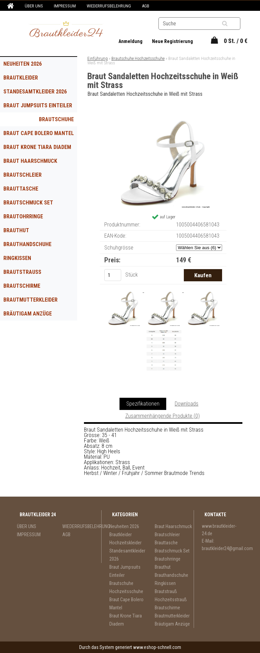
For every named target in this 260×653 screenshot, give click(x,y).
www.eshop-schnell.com (157, 647)
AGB (145, 5)
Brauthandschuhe (27, 244)
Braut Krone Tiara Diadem (37, 147)
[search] (233, 23)
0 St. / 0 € (235, 40)
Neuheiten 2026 (22, 64)
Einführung (97, 58)
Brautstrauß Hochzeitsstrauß (27, 274)
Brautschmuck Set (28, 202)
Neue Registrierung (172, 41)
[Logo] (66, 30)
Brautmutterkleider (30, 300)
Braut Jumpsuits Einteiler (37, 105)
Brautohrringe (23, 216)
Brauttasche (20, 189)
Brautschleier (22, 175)
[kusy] (112, 275)
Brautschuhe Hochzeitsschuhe (51, 121)
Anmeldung (131, 41)
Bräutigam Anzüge (27, 313)
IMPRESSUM (65, 5)
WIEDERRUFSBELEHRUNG (109, 5)
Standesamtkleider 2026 (35, 91)
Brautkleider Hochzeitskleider (26, 79)
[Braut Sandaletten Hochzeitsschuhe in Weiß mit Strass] (163, 117)
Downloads (186, 403)
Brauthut (16, 230)
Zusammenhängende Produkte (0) (162, 416)
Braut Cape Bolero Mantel (38, 133)
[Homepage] (9, 6)
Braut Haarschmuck (30, 161)
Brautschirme (21, 286)
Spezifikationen (142, 403)
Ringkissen (17, 258)
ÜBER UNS (34, 5)
